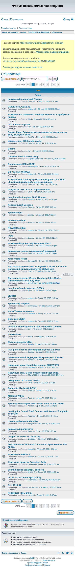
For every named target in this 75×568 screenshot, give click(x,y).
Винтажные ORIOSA (19, 172)
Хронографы (15, 212)
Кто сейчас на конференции (15, 520)
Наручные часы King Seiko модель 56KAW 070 (33, 365)
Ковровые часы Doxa (19, 493)
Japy (10, 235)
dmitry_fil (31, 472)
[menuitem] (4, 20)
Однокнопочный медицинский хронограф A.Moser (35, 357)
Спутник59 (32, 261)
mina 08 (31, 495)
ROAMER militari (17, 228)
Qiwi (30, 119)
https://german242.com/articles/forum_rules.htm (41, 43)
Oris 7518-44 (14, 485)
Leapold (31, 449)
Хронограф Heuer (17, 258)
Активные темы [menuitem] (25, 28)
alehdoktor (32, 283)
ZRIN (30, 192)
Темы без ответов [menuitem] (8, 28)
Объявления (10, 74)
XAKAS (31, 137)
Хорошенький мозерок (20, 205)
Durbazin (31, 439)
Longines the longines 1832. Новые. (27, 197)
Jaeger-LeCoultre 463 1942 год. (24, 436)
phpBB (31, 558)
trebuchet (32, 464)
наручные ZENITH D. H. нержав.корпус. (29, 189)
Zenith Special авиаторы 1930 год (26, 470)
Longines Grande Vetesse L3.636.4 (26, 288)
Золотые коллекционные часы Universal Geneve (34, 326)
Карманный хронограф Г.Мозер (25, 99)
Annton (31, 406)
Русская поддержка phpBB (37, 563)
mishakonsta (33, 487)
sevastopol (32, 166)
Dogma (11, 148)
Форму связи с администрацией (52, 52)
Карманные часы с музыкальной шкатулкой (32, 251)
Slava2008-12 (33, 375)
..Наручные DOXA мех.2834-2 (23, 380)
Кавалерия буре (16, 220)
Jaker (30, 271)
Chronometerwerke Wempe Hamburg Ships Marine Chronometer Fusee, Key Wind (34, 279)
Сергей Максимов (35, 159)
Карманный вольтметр (20, 429)
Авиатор (31, 416)
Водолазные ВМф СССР (21, 164)
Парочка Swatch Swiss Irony (23, 156)
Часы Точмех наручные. (21, 311)
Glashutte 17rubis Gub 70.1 (22, 388)
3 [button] (40, 84)
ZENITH (12, 296)
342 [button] (53, 84)
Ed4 (29, 329)
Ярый (30, 344)
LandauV (31, 314)
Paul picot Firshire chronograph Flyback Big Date (34, 349)
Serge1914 (32, 424)
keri (29, 127)
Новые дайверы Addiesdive (23, 421)
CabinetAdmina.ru (48, 560)
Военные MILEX (16, 319)
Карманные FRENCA (19, 454)
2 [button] (36, 84)
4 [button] (43, 84)
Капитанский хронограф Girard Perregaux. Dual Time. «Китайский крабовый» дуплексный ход (37, 180)
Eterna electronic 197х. (20, 342)
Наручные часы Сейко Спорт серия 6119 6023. (33, 373)
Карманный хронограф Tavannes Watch (29, 243)
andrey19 (32, 109)
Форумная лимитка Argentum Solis (27, 462)
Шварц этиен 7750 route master (25, 141)
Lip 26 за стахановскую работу (24, 477)
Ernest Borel (14, 334)
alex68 (30, 199)
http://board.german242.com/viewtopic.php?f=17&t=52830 (29, 61)
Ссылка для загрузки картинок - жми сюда (22, 67)
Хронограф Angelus (19, 303)
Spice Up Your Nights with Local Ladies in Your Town (36, 403)
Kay (29, 151)
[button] (28, 84)
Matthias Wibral (16, 396)
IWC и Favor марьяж (19, 124)
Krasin (30, 337)
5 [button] (47, 84)
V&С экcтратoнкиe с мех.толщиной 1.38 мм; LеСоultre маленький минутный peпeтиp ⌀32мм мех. (37, 267)
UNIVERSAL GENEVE (19, 107)
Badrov (31, 101)
